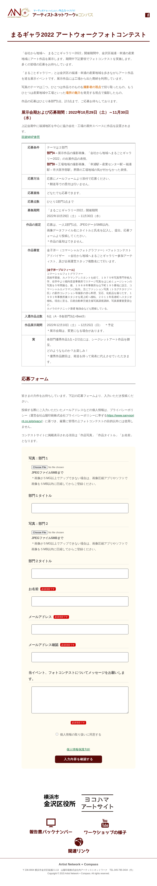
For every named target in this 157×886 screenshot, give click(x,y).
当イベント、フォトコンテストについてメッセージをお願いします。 (77, 676)
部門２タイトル (40, 561)
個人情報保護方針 (78, 749)
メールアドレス (40, 617)
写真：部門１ (38, 458)
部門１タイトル (40, 496)
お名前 (33, 589)
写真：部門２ (38, 524)
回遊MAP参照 (31, 137)
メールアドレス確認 (43, 645)
